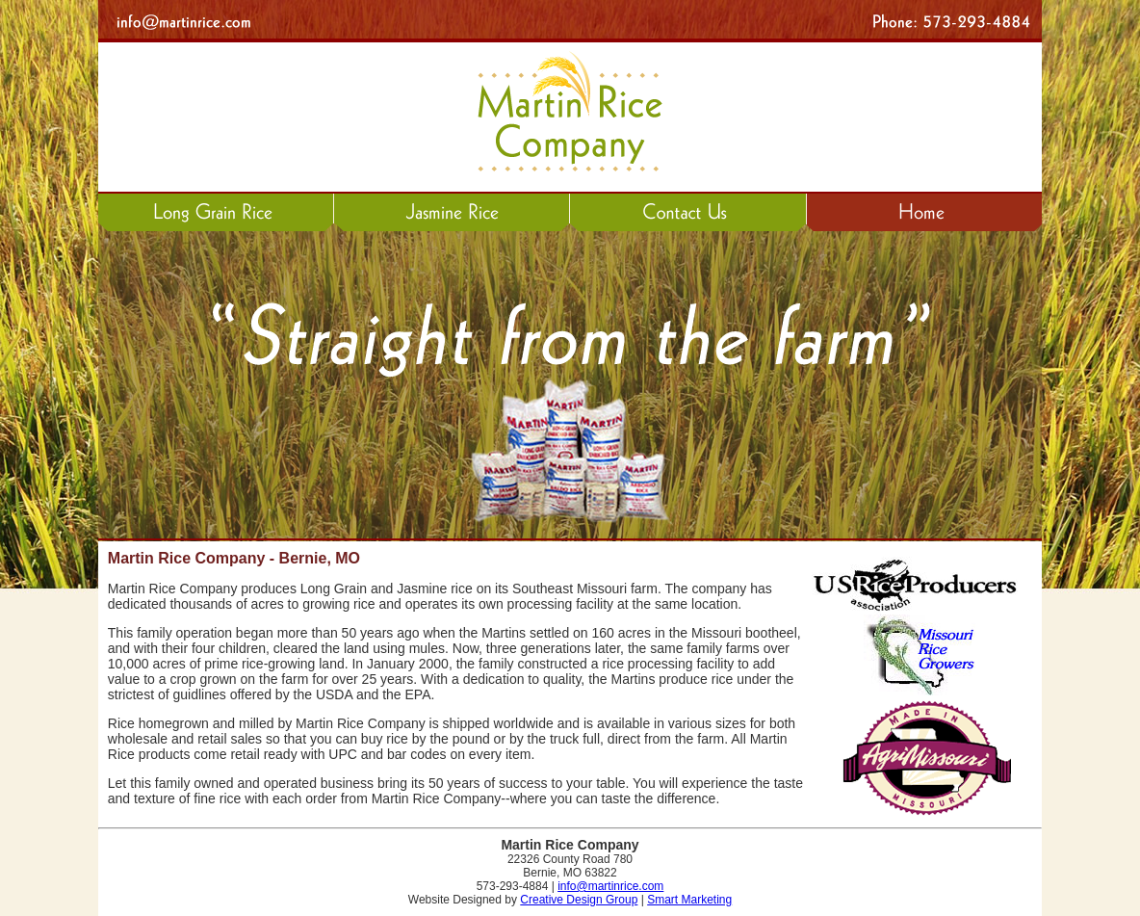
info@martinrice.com (610, 886)
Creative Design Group (578, 899)
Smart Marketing (689, 899)
